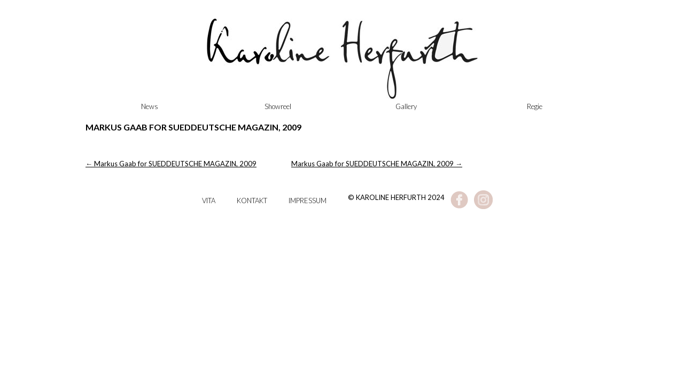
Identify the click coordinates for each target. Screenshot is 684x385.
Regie (534, 106)
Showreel (278, 106)
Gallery (406, 106)
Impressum (308, 200)
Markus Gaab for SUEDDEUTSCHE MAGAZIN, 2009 (171, 163)
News (149, 106)
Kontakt (252, 200)
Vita (208, 200)
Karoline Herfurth (342, 64)
